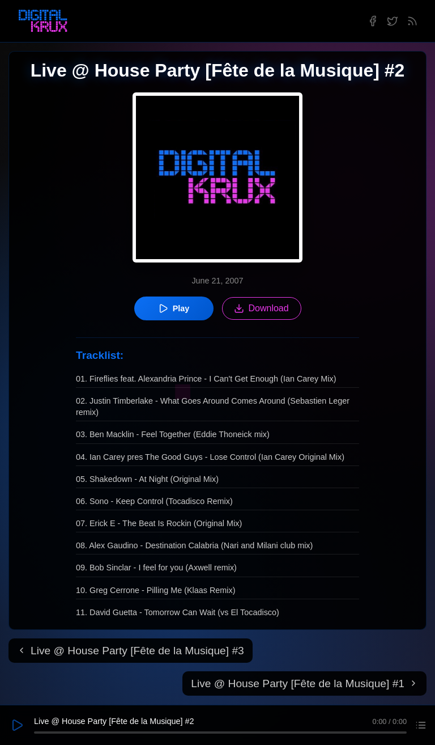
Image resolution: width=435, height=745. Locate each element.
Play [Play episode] (174, 308)
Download (261, 308)
